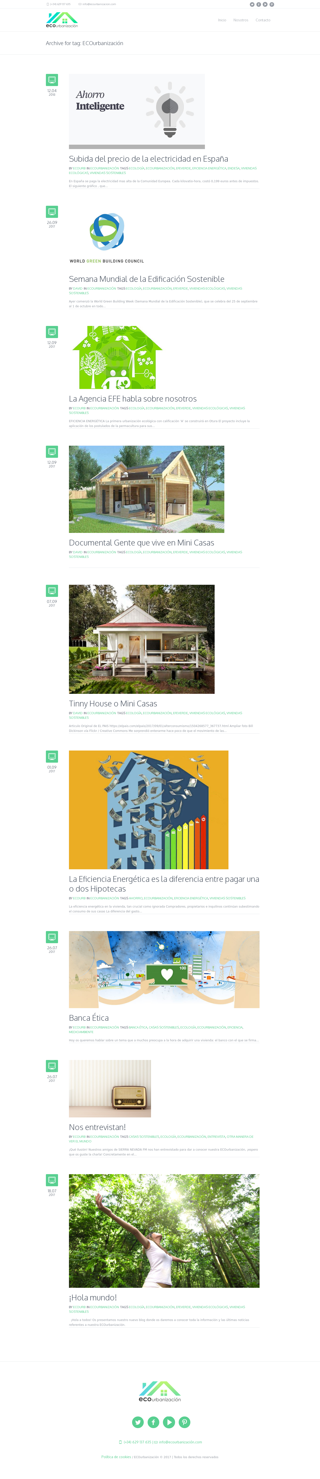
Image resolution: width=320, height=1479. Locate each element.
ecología (136, 168)
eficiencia (235, 1027)
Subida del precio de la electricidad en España (148, 159)
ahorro (136, 898)
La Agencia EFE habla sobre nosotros (133, 398)
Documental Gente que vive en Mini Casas (141, 542)
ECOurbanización (104, 168)
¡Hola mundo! (93, 1297)
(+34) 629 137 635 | (138, 1442)
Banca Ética (89, 1018)
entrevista (216, 1137)
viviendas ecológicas (207, 288)
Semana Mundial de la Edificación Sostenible (147, 279)
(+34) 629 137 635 (60, 4)
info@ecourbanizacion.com (99, 4)
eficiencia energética (209, 168)
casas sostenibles (164, 1027)
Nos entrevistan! (97, 1127)
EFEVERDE (183, 168)
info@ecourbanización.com (180, 1442)
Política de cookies (116, 1457)
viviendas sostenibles (108, 173)
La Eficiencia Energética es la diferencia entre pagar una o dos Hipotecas (164, 884)
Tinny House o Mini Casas (113, 703)
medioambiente (81, 1032)
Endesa (234, 168)
